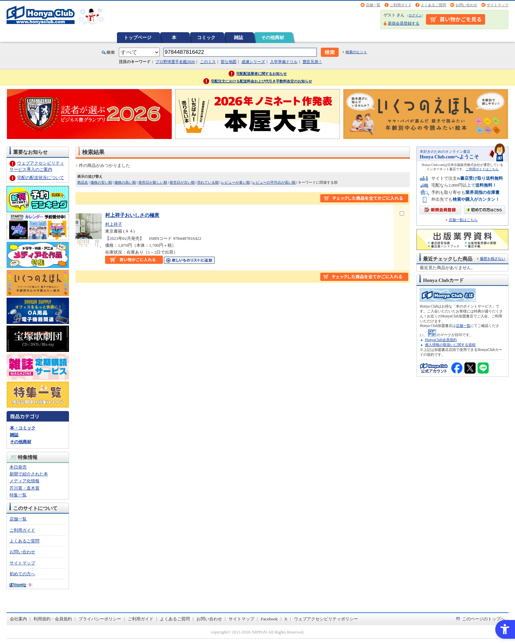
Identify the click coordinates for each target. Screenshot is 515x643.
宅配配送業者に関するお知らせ (261, 74)
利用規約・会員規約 (53, 618)
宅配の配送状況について (40, 177)
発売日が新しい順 (152, 182)
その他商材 (272, 37)
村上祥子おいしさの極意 (132, 215)
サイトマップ (497, 5)
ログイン (415, 15)
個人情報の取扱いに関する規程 (450, 345)
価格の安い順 (101, 182)
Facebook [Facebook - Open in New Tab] (269, 618)
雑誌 (238, 37)
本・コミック (22, 427)
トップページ (137, 37)
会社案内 (18, 618)
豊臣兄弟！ (312, 61)
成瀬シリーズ (253, 61)
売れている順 (208, 182)
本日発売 (18, 467)
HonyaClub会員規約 (441, 340)
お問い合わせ (466, 5)
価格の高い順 (125, 182)
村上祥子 (113, 224)
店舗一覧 (373, 5)
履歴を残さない (492, 259)
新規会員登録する (403, 23)
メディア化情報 (24, 480)
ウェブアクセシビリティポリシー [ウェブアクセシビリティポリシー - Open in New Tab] (326, 618)
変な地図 (228, 61)
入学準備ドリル (284, 61)
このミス (208, 61)
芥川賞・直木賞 (24, 488)
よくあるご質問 (433, 5)
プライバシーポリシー (99, 618)
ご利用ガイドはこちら (482, 169)
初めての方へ (22, 573)
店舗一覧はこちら (463, 220)
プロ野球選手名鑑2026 (175, 61)
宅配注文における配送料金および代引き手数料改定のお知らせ (261, 81)
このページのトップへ (483, 618)
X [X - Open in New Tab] (286, 618)
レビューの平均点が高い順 (274, 182)
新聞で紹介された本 (29, 473)
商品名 (82, 182)
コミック (206, 37)
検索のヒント (356, 52)
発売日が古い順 (182, 182)
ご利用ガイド (401, 5)
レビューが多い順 (235, 182)
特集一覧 (18, 495)
